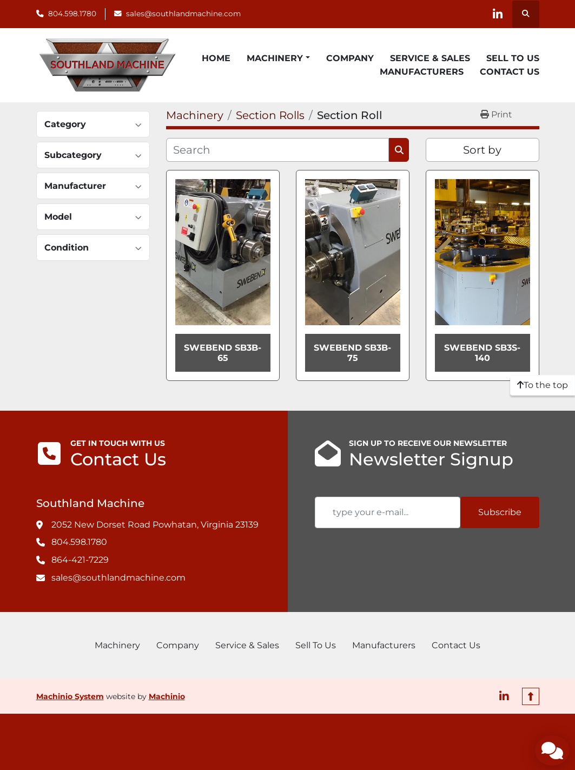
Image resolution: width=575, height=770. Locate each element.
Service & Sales (430, 58)
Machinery (275, 58)
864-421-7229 (80, 560)
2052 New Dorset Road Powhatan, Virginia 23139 (155, 524)
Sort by (482, 149)
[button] (278, 58)
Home (216, 58)
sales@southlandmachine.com (183, 13)
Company (350, 58)
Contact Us (509, 72)
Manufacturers (422, 72)
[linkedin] (497, 14)
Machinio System (70, 696)
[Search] (277, 150)
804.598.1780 (72, 13)
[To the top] (542, 385)
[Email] (387, 512)
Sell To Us (512, 58)
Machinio (167, 696)
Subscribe (499, 512)
